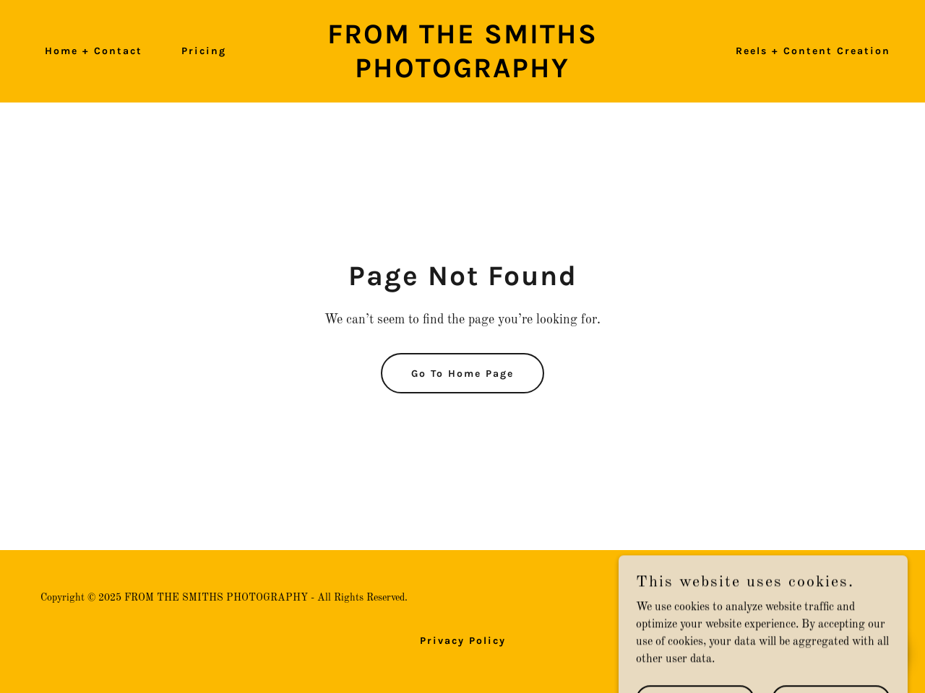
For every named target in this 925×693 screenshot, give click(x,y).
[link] (463, 74)
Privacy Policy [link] (463, 641)
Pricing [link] (203, 51)
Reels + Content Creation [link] (813, 51)
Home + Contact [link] (93, 51)
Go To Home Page (462, 373)
